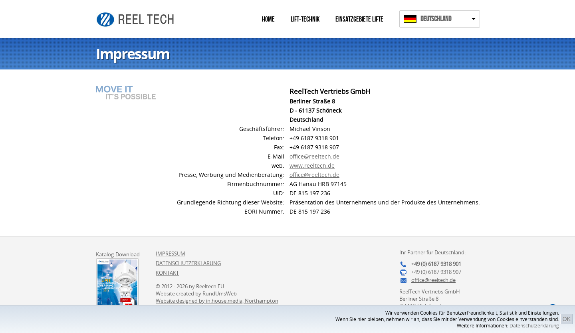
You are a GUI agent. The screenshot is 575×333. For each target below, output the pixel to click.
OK (567, 319)
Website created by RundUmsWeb (196, 293)
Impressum (170, 253)
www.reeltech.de (312, 165)
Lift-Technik (305, 19)
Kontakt (167, 272)
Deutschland (435, 19)
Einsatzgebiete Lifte (359, 19)
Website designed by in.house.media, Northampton (217, 300)
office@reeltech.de (314, 156)
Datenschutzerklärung (534, 325)
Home (268, 19)
